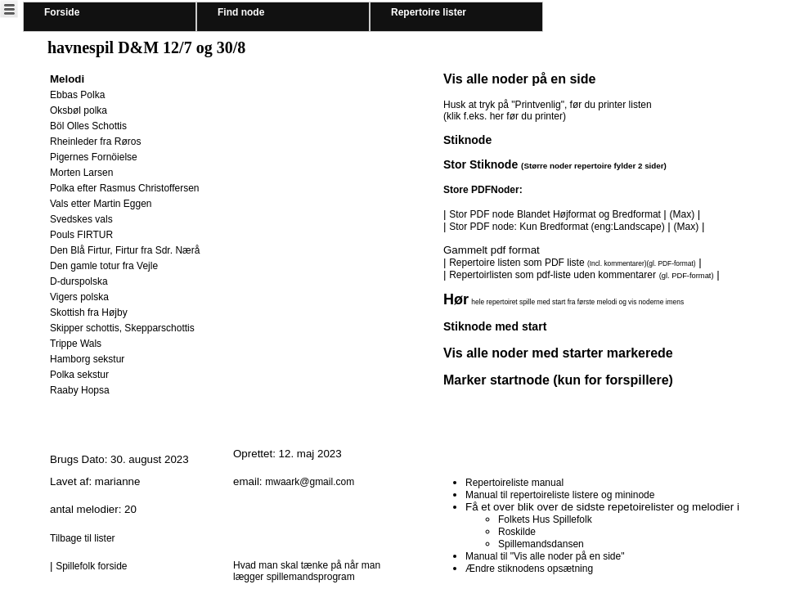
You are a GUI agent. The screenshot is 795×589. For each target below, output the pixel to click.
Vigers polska (79, 297)
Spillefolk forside (91, 566)
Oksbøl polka (78, 110)
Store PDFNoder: (483, 190)
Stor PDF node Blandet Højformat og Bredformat (556, 214)
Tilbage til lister (82, 538)
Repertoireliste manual (514, 482)
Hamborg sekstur (87, 359)
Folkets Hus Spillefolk (545, 519)
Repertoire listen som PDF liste (572, 262)
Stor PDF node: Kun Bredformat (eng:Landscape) (556, 226)
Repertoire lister (428, 12)
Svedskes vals (81, 219)
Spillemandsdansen (541, 544)
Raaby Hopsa (80, 390)
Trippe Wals (75, 343)
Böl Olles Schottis (88, 126)
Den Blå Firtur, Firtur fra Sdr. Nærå (125, 250)
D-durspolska (79, 281)
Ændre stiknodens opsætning (529, 568)
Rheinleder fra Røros (95, 141)
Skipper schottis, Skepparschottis (122, 328)
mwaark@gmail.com (309, 482)
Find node (241, 12)
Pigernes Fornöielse (93, 157)
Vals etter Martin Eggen (101, 203)
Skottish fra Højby (89, 312)
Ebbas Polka (77, 95)
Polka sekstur (79, 374)
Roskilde (517, 531)
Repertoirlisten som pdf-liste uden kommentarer (552, 275)
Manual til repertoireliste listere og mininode (559, 495)
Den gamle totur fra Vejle (104, 266)
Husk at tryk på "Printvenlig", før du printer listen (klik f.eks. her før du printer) (547, 110)
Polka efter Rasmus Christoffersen (125, 188)
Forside (61, 12)
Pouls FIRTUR (81, 235)
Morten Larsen (81, 172)
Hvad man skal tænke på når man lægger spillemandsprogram (306, 571)
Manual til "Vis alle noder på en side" (544, 556)
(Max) (681, 214)
